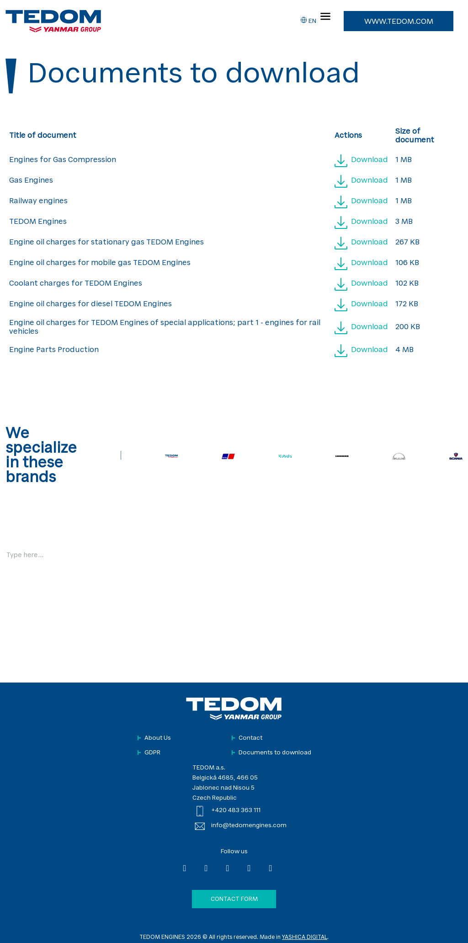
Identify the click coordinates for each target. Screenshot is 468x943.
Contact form (234, 899)
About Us (157, 738)
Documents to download (275, 753)
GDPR (152, 753)
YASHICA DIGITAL (304, 937)
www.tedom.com (398, 22)
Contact (250, 738)
